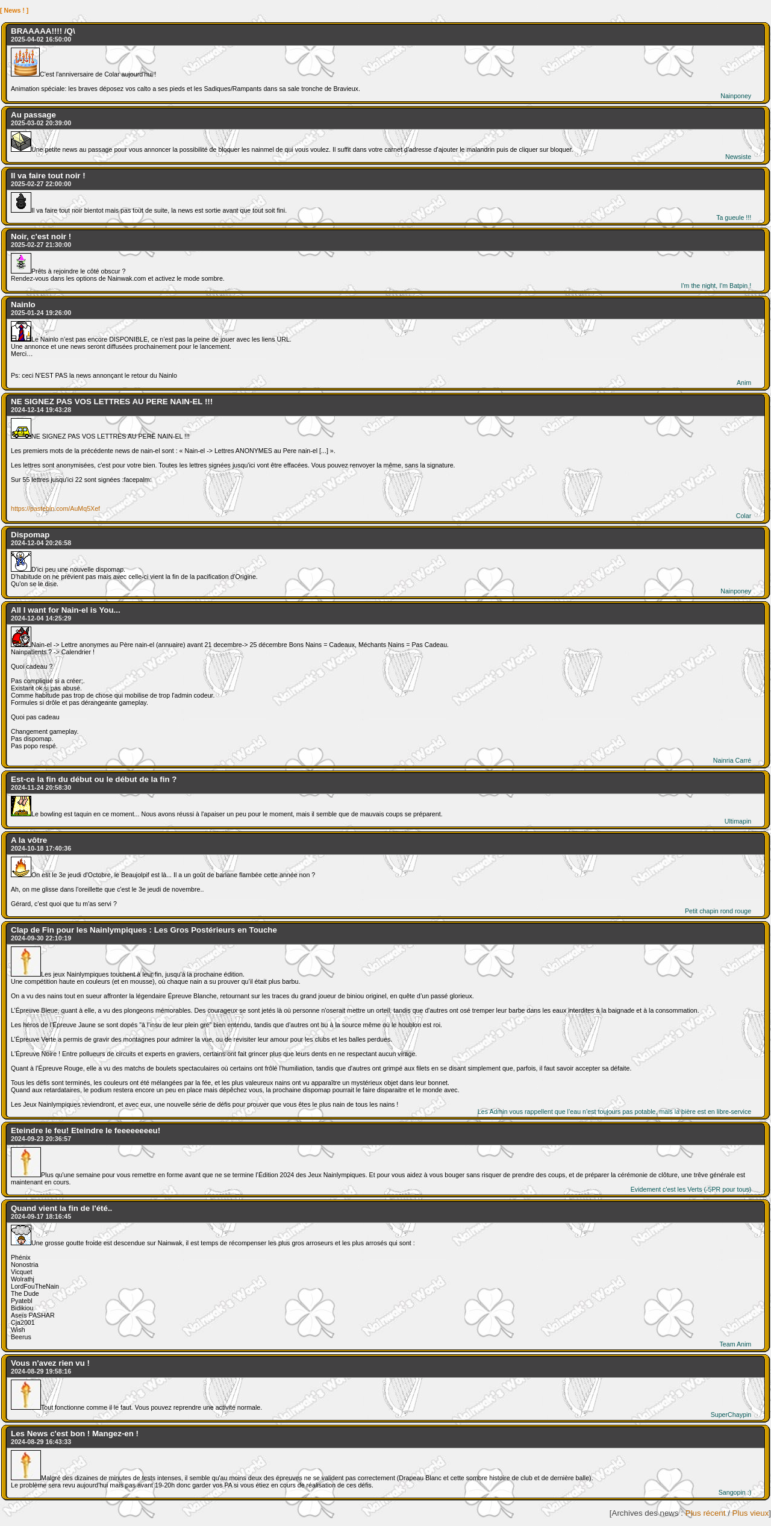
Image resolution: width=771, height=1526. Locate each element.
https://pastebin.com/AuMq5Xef (55, 508)
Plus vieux (750, 1513)
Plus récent (705, 1513)
